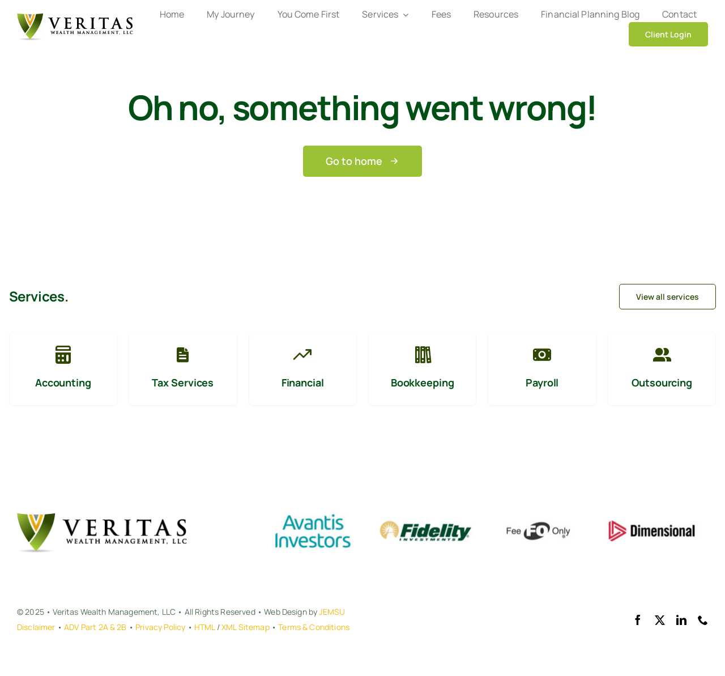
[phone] (703, 620)
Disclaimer (36, 627)
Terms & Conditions (313, 627)
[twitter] (660, 620)
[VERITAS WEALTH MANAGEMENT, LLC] (75, 18)
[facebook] (638, 620)
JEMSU (332, 611)
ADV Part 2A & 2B (95, 627)
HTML (204, 627)
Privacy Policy (160, 627)
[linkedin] (681, 620)
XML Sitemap (245, 627)
